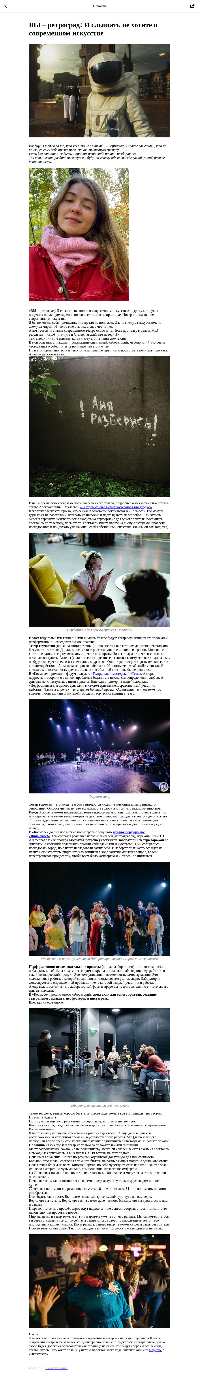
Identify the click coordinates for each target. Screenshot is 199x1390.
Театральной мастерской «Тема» (116, 673)
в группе (155, 1350)
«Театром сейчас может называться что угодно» (116, 507)
